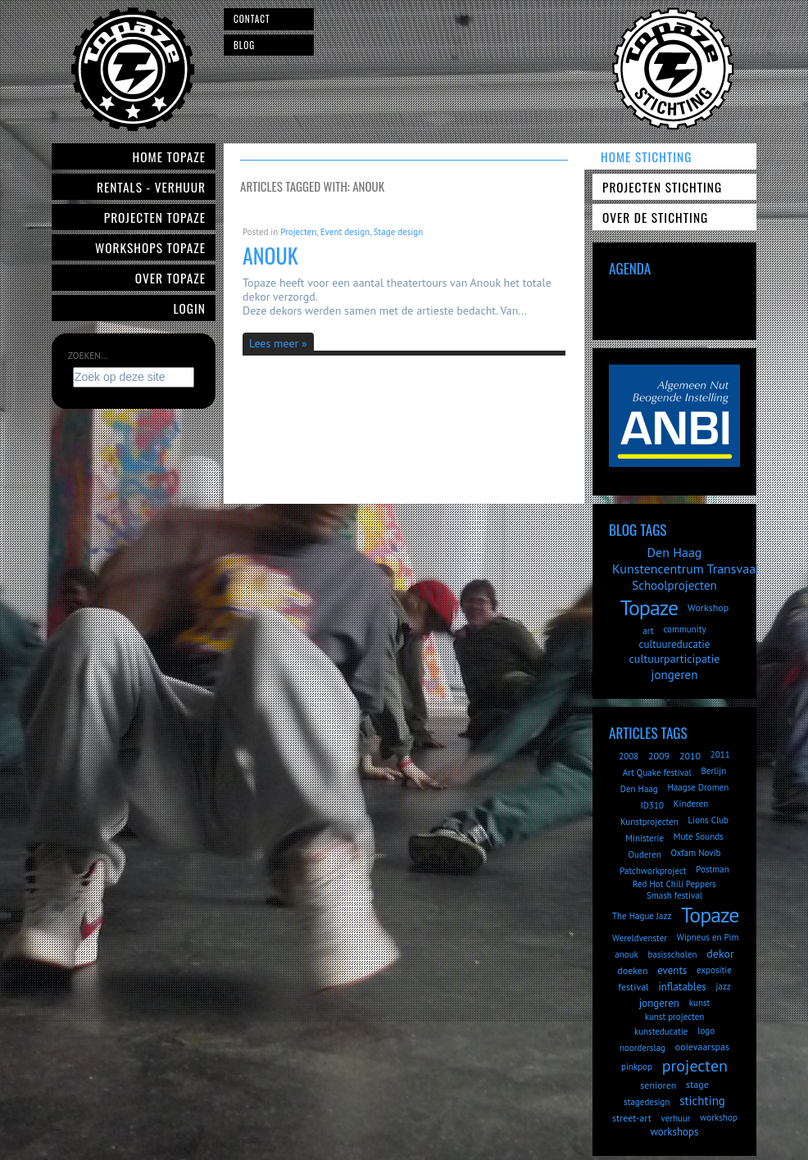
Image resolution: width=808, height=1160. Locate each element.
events (672, 970)
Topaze (649, 607)
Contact (252, 18)
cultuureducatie (674, 644)
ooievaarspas (702, 1046)
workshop (718, 1117)
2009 (659, 756)
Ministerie (644, 838)
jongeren (674, 674)
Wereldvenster (639, 938)
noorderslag (642, 1048)
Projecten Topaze (155, 217)
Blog (244, 45)
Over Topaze (170, 278)
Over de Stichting (655, 217)
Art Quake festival (657, 772)
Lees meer (273, 343)
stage (697, 1084)
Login (190, 308)
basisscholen (672, 954)
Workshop (708, 607)
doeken (632, 970)
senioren (658, 1085)
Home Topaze (169, 156)
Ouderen (644, 854)
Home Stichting (646, 156)
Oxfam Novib (696, 853)
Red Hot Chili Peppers (674, 884)
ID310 (652, 805)
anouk (626, 954)
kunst (699, 1002)
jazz (723, 986)
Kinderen (691, 803)
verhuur (675, 1118)
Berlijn (713, 771)
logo (706, 1030)
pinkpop (636, 1066)
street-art (631, 1118)
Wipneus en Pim (708, 937)
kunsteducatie (661, 1031)
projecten (695, 1065)
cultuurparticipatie (674, 658)
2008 (628, 756)
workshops (674, 1132)
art (647, 631)
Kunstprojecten (649, 821)
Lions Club (708, 820)
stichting (702, 1100)
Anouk (270, 255)
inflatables (682, 987)
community (684, 629)
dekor (719, 953)
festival (633, 987)
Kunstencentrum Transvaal (686, 568)
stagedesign (647, 1102)
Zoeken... (87, 355)
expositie (714, 970)
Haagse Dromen (698, 787)
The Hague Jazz (641, 916)
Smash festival (674, 895)
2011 (720, 754)
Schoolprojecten (674, 585)
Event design (345, 232)
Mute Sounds (699, 836)
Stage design (398, 232)
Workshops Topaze (150, 247)
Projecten (298, 232)
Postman (712, 869)
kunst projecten (675, 1016)
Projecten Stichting (662, 187)
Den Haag (674, 552)
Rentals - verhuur (151, 187)
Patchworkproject (653, 871)
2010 (690, 756)
